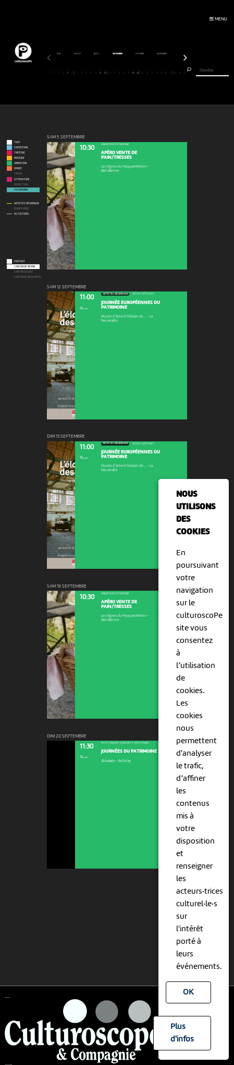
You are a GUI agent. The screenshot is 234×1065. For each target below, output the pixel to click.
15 (115, 72)
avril (153, 54)
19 (133, 72)
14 (110, 72)
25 (161, 72)
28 (175, 72)
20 (138, 72)
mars (135, 54)
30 (184, 72)
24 (157, 72)
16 (119, 72)
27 (170, 72)
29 (180, 72)
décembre (75, 54)
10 (91, 72)
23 (152, 72)
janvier (96, 54)
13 (105, 72)
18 (129, 72)
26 (166, 72)
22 (147, 72)
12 (100, 72)
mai (170, 54)
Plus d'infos (182, 1033)
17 (124, 72)
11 (96, 72)
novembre (52, 54)
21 (143, 72)
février (116, 54)
